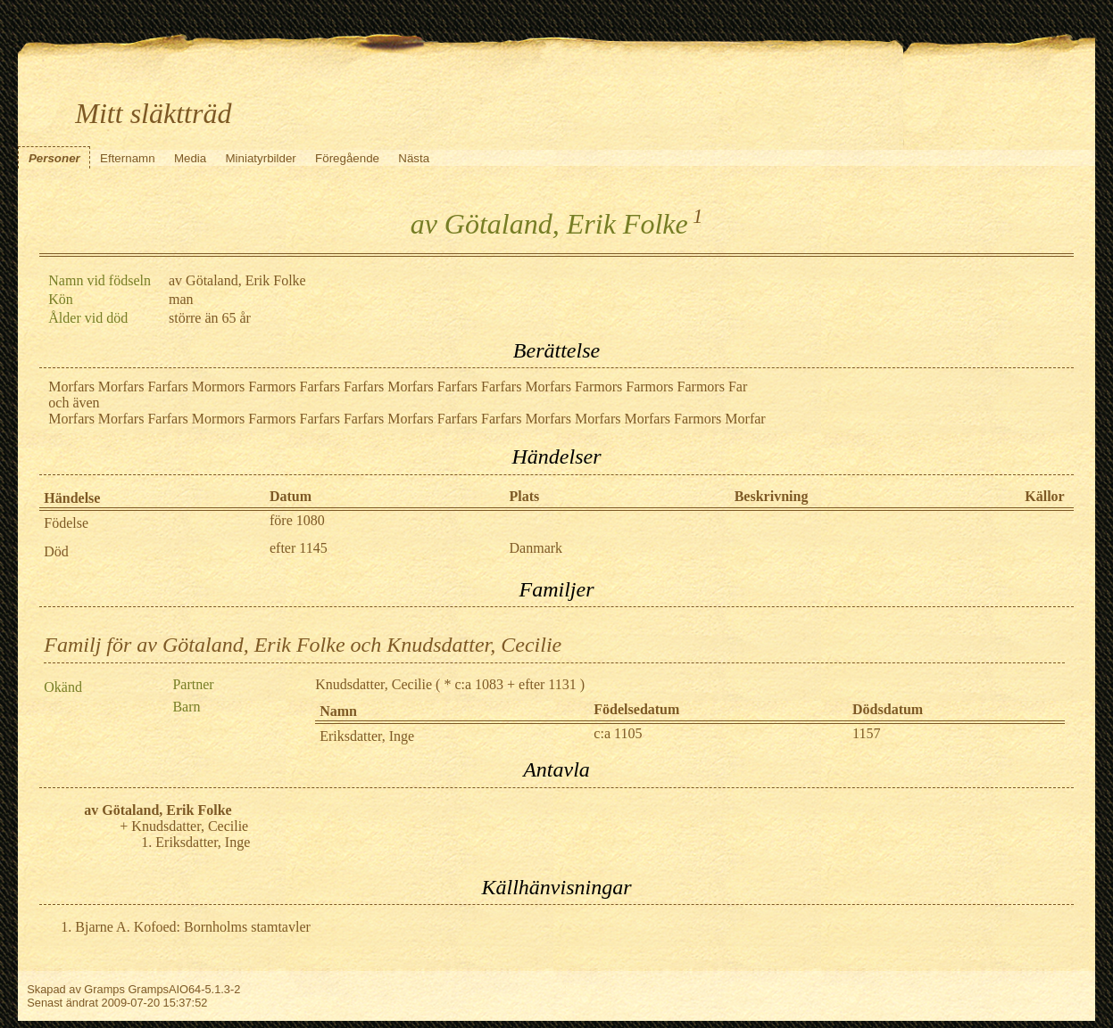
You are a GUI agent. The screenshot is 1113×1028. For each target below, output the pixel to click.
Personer (54, 158)
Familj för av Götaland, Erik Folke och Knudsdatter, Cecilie (302, 644)
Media (190, 158)
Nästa (413, 158)
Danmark (536, 547)
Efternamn (127, 158)
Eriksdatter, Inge (367, 736)
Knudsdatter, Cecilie (373, 684)
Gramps (104, 989)
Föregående (347, 158)
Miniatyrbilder (261, 158)
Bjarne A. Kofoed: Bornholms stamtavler (193, 926)
